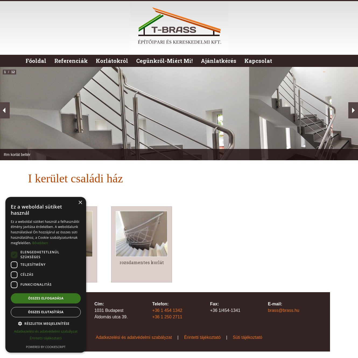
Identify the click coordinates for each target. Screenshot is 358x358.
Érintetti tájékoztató (202, 337)
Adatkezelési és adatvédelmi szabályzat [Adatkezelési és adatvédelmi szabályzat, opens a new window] (46, 331)
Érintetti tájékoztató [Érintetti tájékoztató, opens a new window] (46, 338)
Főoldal (36, 60)
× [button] (80, 203)
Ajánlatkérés (218, 60)
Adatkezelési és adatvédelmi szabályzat (134, 337)
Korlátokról (112, 60)
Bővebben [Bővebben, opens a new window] (40, 243)
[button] (46, 323)
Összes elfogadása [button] (46, 298)
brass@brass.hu (283, 310)
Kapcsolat (258, 60)
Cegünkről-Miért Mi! (164, 60)
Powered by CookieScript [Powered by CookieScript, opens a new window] (46, 347)
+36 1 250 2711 (167, 317)
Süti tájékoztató (247, 337)
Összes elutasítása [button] (46, 312)
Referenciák (71, 60)
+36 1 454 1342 (167, 310)
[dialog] (45, 275)
